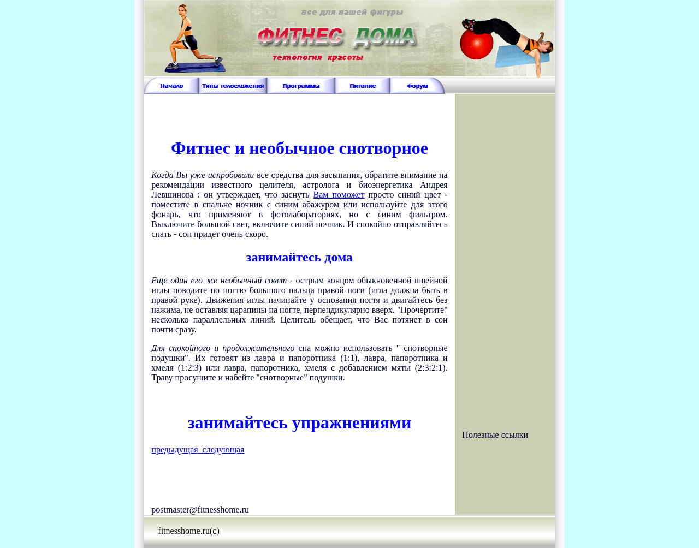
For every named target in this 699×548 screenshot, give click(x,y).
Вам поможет (338, 194)
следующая (221, 449)
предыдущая (174, 449)
